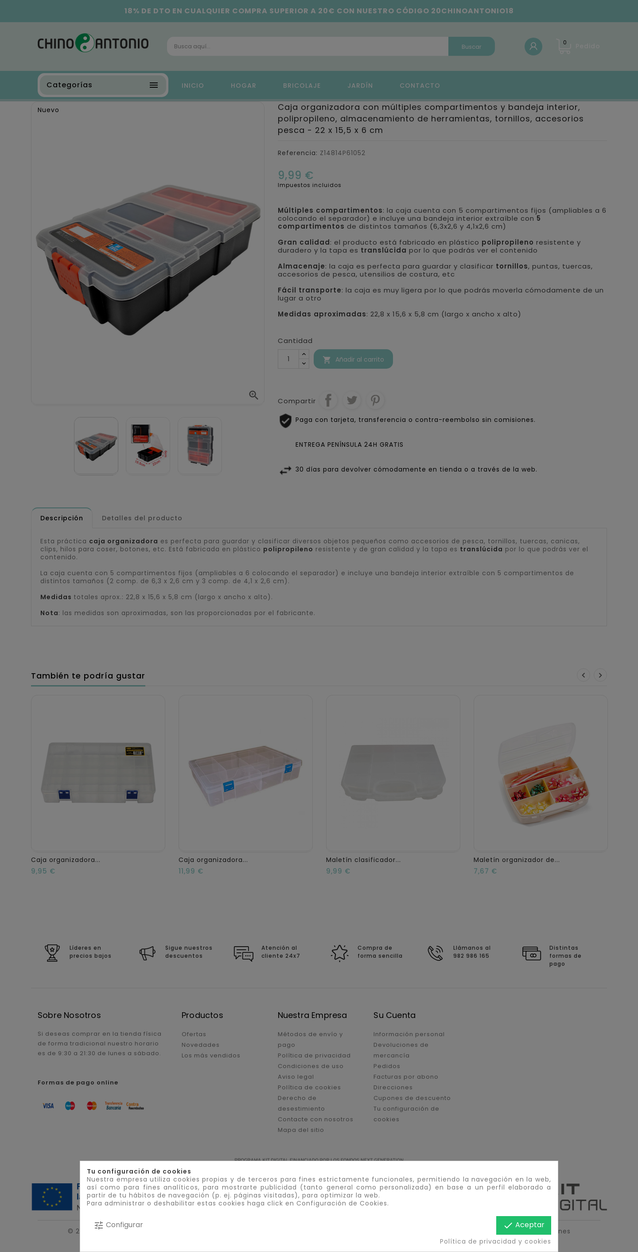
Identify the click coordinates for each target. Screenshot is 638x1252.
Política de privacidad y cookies (495, 1241)
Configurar (118, 1225)
